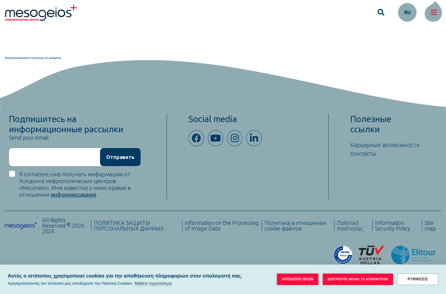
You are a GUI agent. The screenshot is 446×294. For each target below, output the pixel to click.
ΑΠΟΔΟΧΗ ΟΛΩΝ (297, 279)
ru (407, 12)
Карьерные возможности (385, 145)
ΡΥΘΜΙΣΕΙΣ (418, 279)
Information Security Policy (392, 225)
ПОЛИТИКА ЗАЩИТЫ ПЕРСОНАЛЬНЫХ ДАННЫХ (129, 225)
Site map (430, 225)
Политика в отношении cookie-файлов (295, 225)
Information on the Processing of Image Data (222, 225)
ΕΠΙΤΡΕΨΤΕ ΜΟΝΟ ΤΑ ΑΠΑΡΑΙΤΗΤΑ (358, 279)
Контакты (363, 153)
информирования (73, 194)
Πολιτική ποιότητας (350, 225)
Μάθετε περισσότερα (153, 283)
